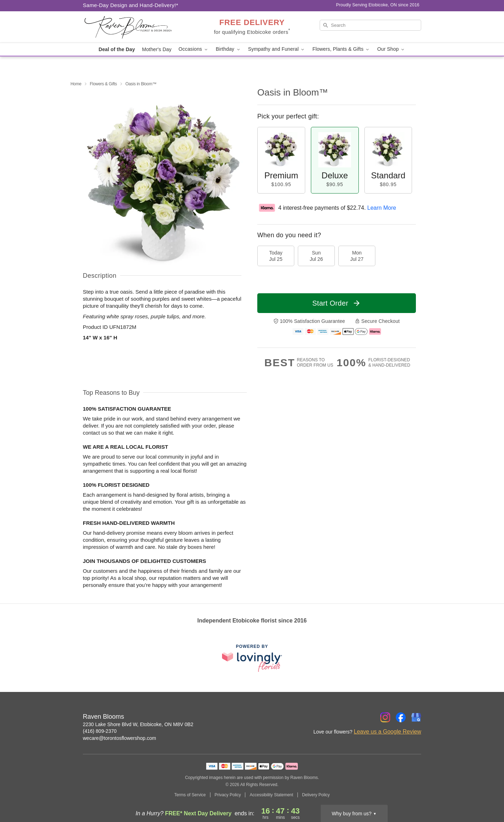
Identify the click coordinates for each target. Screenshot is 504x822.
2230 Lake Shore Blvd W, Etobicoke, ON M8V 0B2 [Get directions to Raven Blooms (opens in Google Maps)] (138, 724)
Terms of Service (189, 795)
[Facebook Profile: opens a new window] (401, 717)
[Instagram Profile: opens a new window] (385, 717)
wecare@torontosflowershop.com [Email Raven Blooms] (119, 738)
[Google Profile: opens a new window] (416, 717)
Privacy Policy (228, 795)
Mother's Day (157, 49)
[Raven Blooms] (133, 27)
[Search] (370, 25)
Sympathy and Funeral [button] (277, 49)
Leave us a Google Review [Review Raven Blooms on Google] (387, 732)
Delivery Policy (316, 795)
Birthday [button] (228, 49)
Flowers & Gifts (103, 83)
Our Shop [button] (391, 49)
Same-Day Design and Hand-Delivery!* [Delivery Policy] (130, 5)
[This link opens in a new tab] (252, 658)
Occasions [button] (194, 49)
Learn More (381, 208)
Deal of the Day (117, 49)
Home (75, 83)
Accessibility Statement (271, 795)
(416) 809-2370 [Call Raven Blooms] (100, 731)
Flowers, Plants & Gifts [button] (341, 49)
